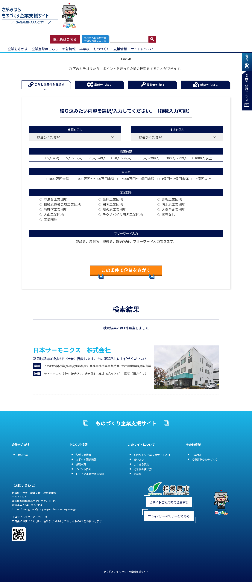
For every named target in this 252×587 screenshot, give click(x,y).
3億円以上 (201, 178)
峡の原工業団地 (112, 209)
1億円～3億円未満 (173, 178)
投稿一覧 (80, 464)
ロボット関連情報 (85, 459)
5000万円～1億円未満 (135, 178)
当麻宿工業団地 (53, 209)
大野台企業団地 (171, 209)
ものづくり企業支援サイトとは (151, 455)
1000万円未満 (56, 178)
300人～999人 (174, 157)
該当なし (166, 214)
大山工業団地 (52, 214)
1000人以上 (201, 157)
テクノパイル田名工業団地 (120, 214)
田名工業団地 (110, 204)
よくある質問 (141, 464)
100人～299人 (146, 157)
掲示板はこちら (65, 39)
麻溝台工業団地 (53, 199)
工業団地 (48, 219)
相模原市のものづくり (205, 459)
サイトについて (142, 48)
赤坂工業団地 (169, 199)
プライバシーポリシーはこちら (169, 516)
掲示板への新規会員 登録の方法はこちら (95, 39)
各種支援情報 (83, 455)
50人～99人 (120, 157)
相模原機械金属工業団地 (60, 204)
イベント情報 (83, 469)
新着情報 (69, 48)
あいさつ (138, 459)
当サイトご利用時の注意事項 (168, 502)
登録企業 (22, 455)
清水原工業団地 (171, 204)
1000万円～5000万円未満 (93, 178)
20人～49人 (95, 157)
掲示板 (84, 48)
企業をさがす (17, 48)
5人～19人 (72, 157)
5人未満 (51, 157)
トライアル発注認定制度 (89, 474)
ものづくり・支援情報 (110, 48)
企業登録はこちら (44, 48)
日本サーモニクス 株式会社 (72, 349)
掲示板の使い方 (142, 469)
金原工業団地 (110, 199)
